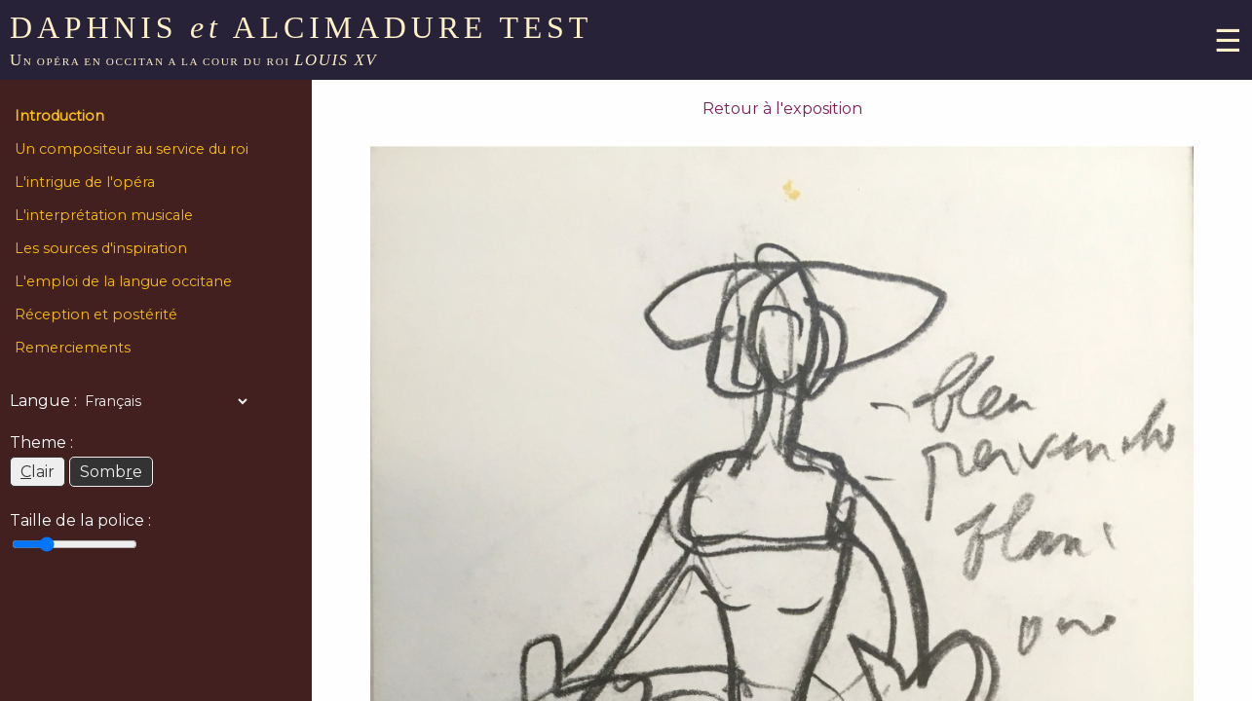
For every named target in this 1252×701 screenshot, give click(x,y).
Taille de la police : (80, 520)
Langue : (43, 400)
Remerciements (73, 347)
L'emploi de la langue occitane (123, 281)
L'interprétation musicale (104, 215)
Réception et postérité (96, 314)
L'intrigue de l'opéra (85, 182)
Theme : (41, 442)
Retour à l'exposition (782, 108)
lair (37, 471)
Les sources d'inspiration (101, 248)
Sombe (111, 471)
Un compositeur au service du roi (131, 149)
